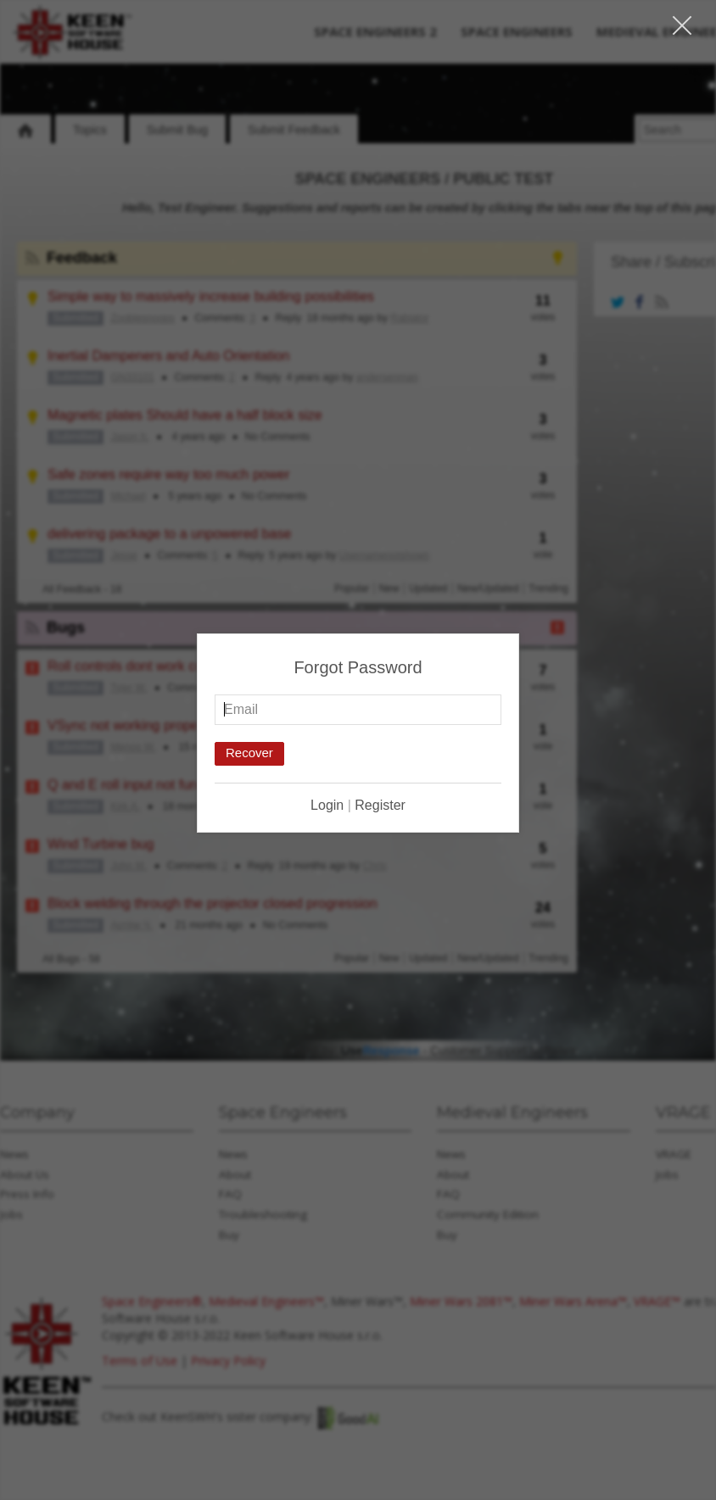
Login (327, 804)
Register (380, 804)
